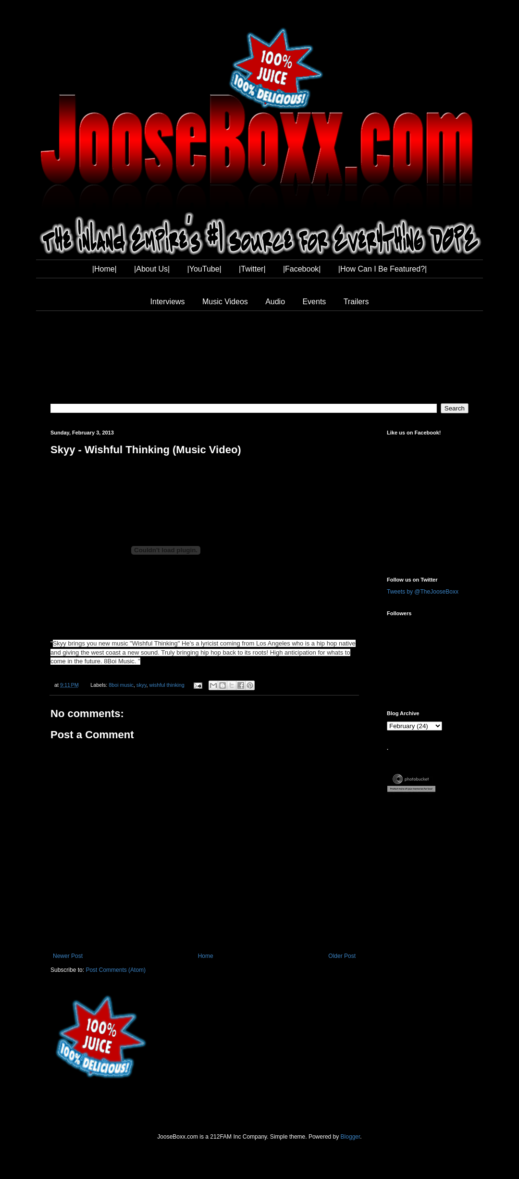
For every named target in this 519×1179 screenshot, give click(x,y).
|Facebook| (302, 269)
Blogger (350, 1136)
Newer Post (68, 956)
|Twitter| (252, 269)
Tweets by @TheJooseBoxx (422, 591)
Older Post (342, 956)
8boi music (121, 685)
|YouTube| (204, 269)
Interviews (167, 302)
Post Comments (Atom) (116, 970)
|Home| (104, 269)
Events (314, 302)
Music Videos (225, 302)
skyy (141, 685)
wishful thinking (167, 685)
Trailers (356, 302)
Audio (275, 302)
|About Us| (152, 269)
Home (205, 956)
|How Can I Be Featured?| (382, 269)
